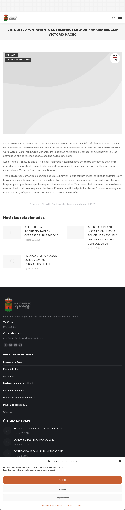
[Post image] (12, 232)
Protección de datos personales (19, 397)
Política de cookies (49, 505)
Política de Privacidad (65, 505)
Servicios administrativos (18, 59)
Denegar (62, 489)
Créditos (7, 411)
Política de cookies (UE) (15, 404)
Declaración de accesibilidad (18, 383)
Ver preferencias (62, 498)
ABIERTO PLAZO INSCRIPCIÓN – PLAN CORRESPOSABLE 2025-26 (41, 231)
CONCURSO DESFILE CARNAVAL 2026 (34, 439)
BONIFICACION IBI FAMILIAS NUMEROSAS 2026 (38, 451)
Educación (11, 55)
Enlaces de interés (12, 361)
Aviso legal (79, 505)
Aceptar (62, 480)
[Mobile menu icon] (120, 17)
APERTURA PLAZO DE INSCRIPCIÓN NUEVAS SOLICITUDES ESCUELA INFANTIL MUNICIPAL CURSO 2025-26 (102, 235)
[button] (120, 461)
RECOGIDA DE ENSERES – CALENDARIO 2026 (38, 428)
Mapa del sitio (10, 369)
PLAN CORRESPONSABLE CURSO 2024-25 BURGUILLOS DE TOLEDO (40, 260)
